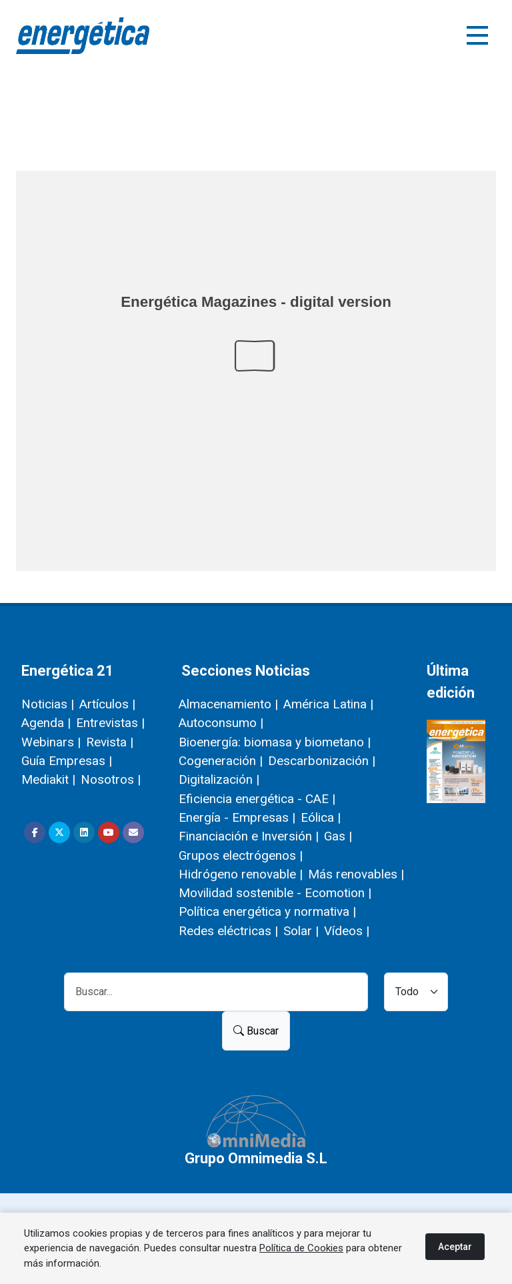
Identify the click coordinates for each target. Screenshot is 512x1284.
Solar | (301, 930)
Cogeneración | (221, 760)
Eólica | (321, 817)
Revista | (109, 742)
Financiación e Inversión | (249, 836)
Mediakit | (48, 779)
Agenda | (46, 722)
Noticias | (47, 704)
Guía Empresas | (66, 760)
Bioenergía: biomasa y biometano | (275, 742)
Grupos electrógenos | (241, 855)
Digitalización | (219, 779)
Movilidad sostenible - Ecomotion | (275, 892)
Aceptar (455, 1246)
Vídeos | (346, 930)
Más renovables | (356, 874)
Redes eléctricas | (228, 930)
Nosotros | (111, 779)
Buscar (256, 1031)
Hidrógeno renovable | (241, 874)
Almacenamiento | (228, 704)
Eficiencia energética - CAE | (257, 798)
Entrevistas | (110, 722)
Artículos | (107, 704)
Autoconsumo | (221, 722)
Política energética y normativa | (267, 911)
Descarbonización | (321, 760)
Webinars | (51, 742)
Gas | (338, 836)
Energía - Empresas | (237, 817)
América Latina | (328, 704)
